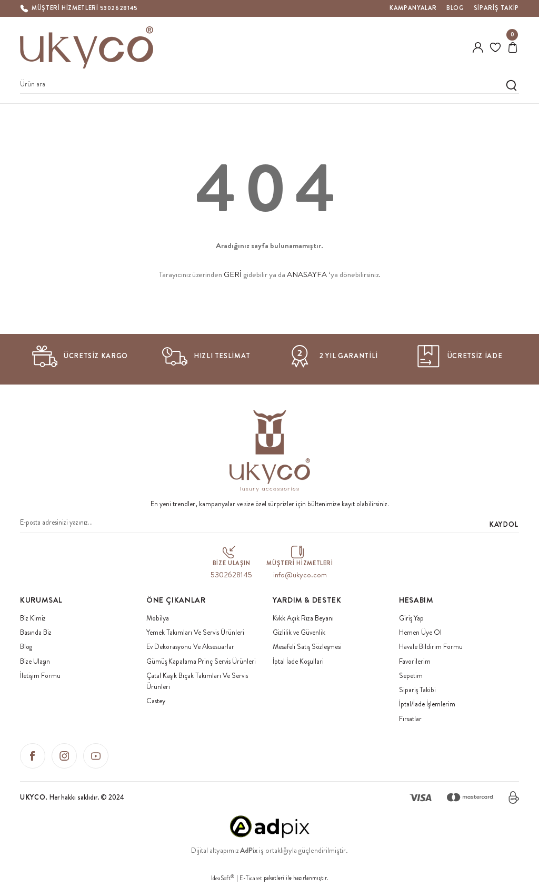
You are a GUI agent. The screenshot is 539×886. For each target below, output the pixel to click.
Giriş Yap (411, 618)
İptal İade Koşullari (298, 661)
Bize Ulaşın (35, 661)
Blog (26, 647)
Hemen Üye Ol (420, 632)
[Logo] (87, 47)
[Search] (269, 85)
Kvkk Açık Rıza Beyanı (303, 618)
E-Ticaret (250, 878)
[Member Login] (478, 47)
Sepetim (411, 676)
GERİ (233, 274)
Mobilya (157, 618)
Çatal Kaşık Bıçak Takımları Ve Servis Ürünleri (197, 681)
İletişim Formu (40, 676)
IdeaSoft (222, 878)
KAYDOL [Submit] (503, 524)
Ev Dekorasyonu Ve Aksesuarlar (190, 647)
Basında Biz (36, 632)
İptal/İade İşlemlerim (427, 704)
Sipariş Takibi (417, 690)
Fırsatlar (410, 719)
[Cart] (512, 47)
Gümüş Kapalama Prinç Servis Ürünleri (201, 661)
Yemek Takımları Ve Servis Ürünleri (195, 632)
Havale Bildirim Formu (431, 647)
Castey (155, 701)
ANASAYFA (307, 274)
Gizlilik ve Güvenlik (299, 632)
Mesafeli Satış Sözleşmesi (307, 647)
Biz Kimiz (33, 618)
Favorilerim (415, 661)
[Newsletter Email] (269, 524)
